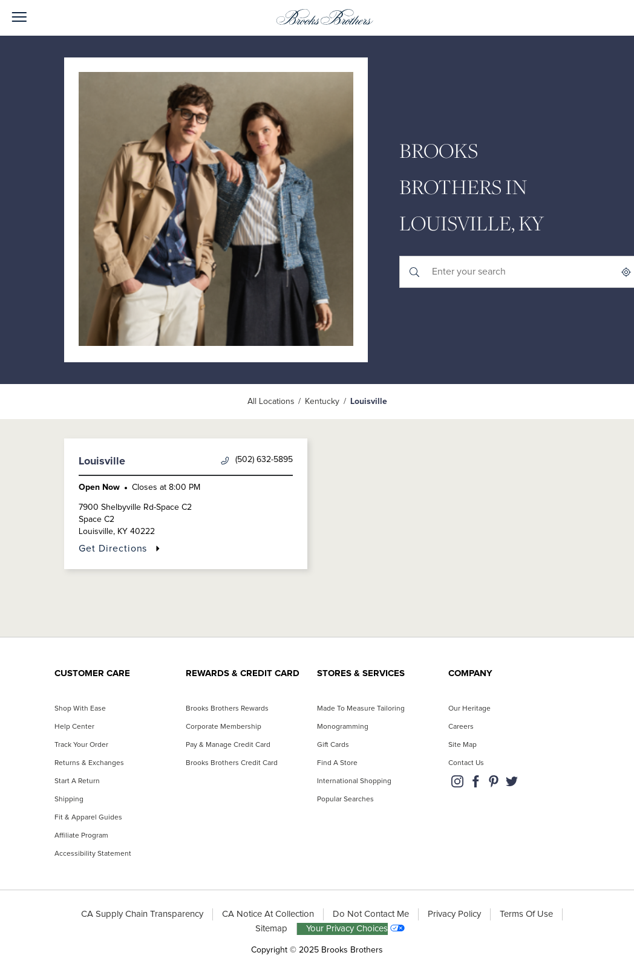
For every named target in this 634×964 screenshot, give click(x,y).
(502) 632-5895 (257, 459)
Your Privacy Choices (347, 928)
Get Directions (113, 547)
